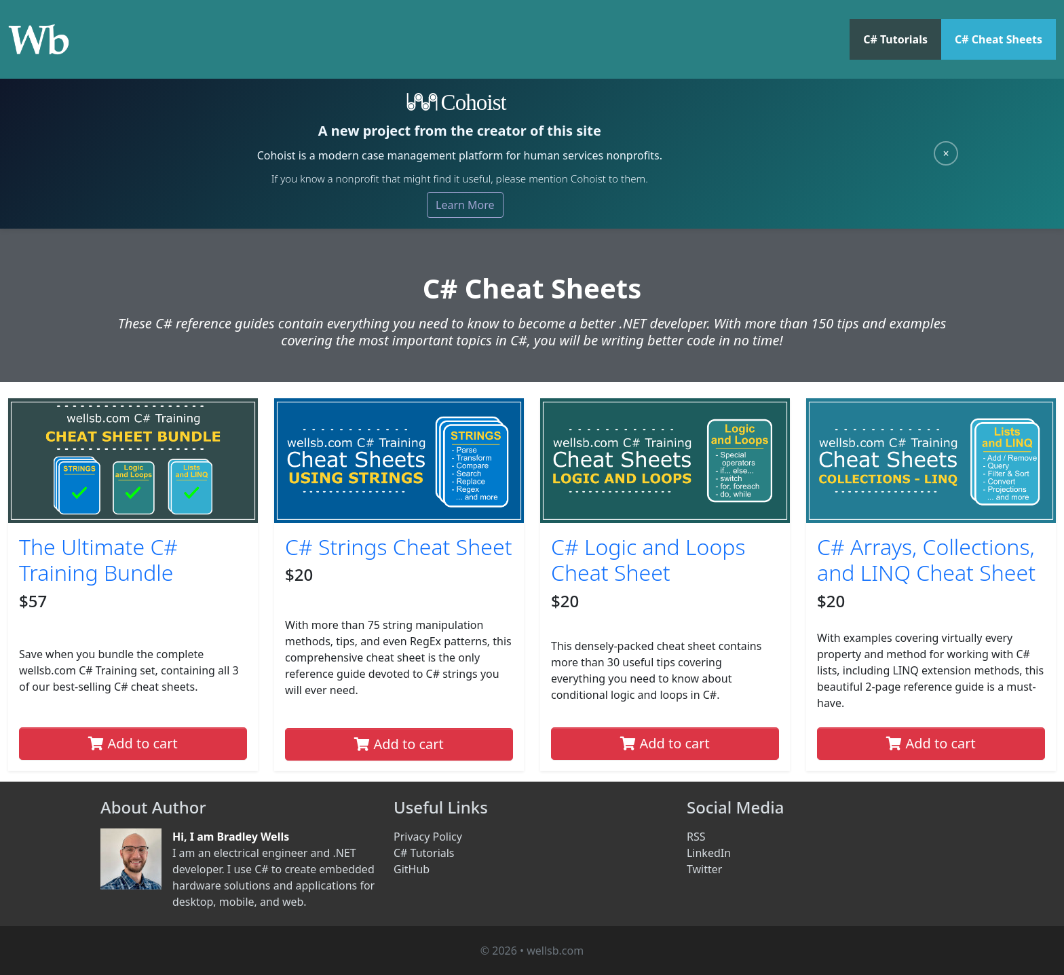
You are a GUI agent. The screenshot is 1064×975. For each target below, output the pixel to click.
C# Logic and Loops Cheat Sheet (648, 559)
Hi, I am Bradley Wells (230, 836)
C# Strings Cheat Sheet (398, 546)
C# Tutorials (895, 39)
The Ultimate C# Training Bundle (98, 559)
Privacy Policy (428, 836)
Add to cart (133, 743)
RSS (696, 836)
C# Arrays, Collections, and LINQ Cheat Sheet (926, 559)
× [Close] (946, 153)
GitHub (412, 869)
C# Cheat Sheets (998, 39)
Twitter (704, 869)
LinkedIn (709, 852)
